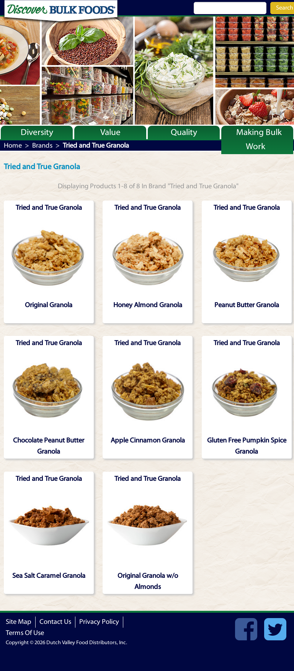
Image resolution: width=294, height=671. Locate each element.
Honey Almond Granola (147, 305)
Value (110, 132)
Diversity (37, 132)
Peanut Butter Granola (246, 305)
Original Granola (48, 305)
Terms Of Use (25, 633)
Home (13, 145)
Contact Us (55, 622)
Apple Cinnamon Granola (148, 440)
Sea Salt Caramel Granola (48, 576)
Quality (184, 132)
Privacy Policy (99, 622)
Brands (42, 145)
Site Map (18, 622)
